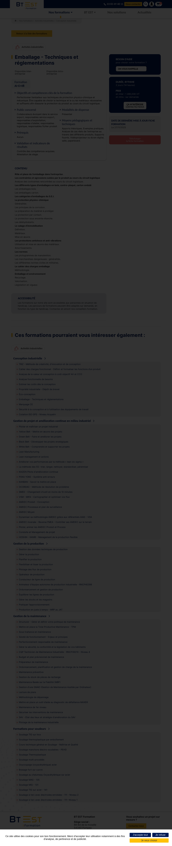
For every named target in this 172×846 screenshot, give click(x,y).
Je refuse (160, 835)
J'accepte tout (140, 835)
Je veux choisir (149, 840)
